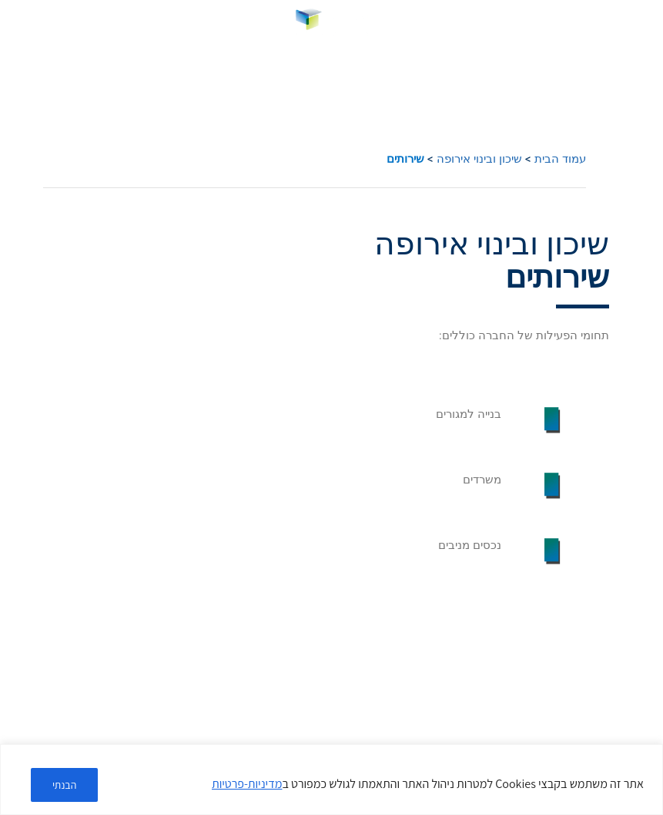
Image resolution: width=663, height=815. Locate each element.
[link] (331, 22)
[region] (331, 780)
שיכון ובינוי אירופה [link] (479, 159)
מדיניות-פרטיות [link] (247, 784)
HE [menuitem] (24, 22)
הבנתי (65, 785)
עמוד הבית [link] (560, 159)
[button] (641, 22)
